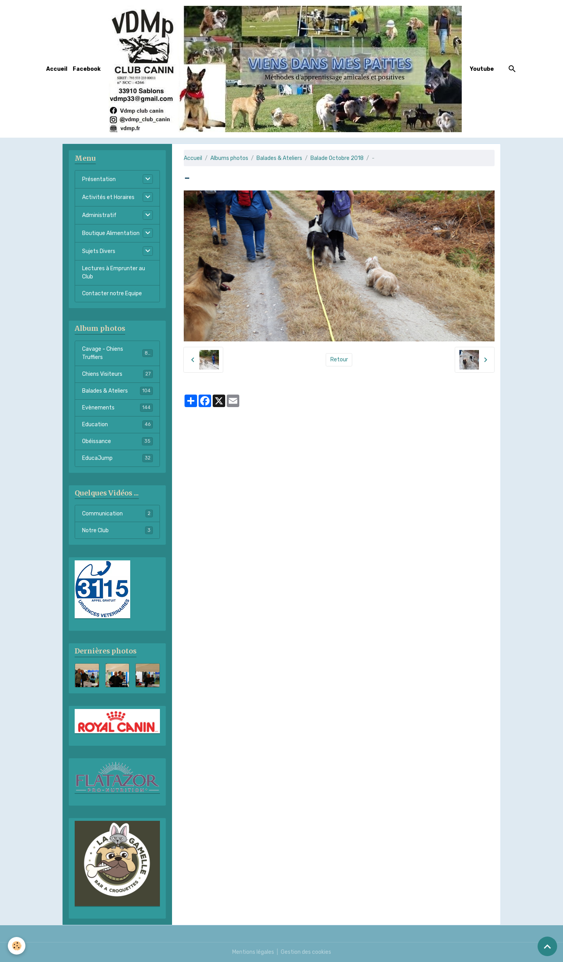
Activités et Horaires (108, 197)
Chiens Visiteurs (117, 374)
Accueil (56, 69)
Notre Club (117, 530)
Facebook (86, 69)
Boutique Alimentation (111, 233)
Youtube (482, 69)
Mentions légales (253, 952)
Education (117, 424)
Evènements (117, 407)
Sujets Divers (98, 251)
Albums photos (229, 158)
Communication (117, 513)
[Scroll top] (547, 946)
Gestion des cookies (306, 952)
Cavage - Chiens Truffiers (117, 353)
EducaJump (117, 458)
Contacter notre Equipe (112, 293)
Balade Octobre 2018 (337, 158)
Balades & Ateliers (279, 158)
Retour (339, 359)
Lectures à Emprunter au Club (113, 272)
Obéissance (117, 441)
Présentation (99, 179)
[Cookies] (16, 946)
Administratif (99, 215)
